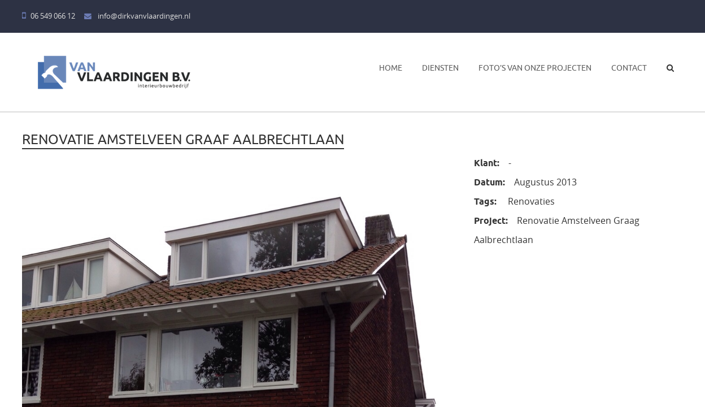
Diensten (440, 68)
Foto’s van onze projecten (534, 68)
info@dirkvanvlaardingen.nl (137, 16)
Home (390, 68)
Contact (629, 68)
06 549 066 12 (48, 16)
